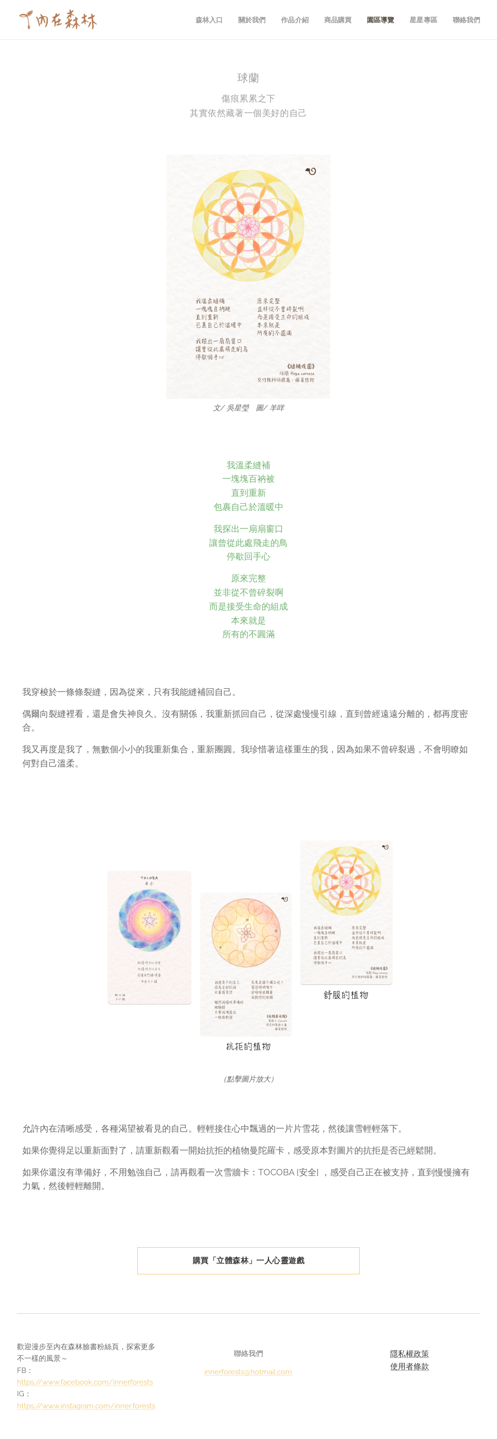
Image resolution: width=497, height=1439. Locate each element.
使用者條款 (409, 1366)
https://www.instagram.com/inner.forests (86, 1405)
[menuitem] (203, 20)
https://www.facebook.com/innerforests (85, 1381)
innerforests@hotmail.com (248, 1372)
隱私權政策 (409, 1353)
